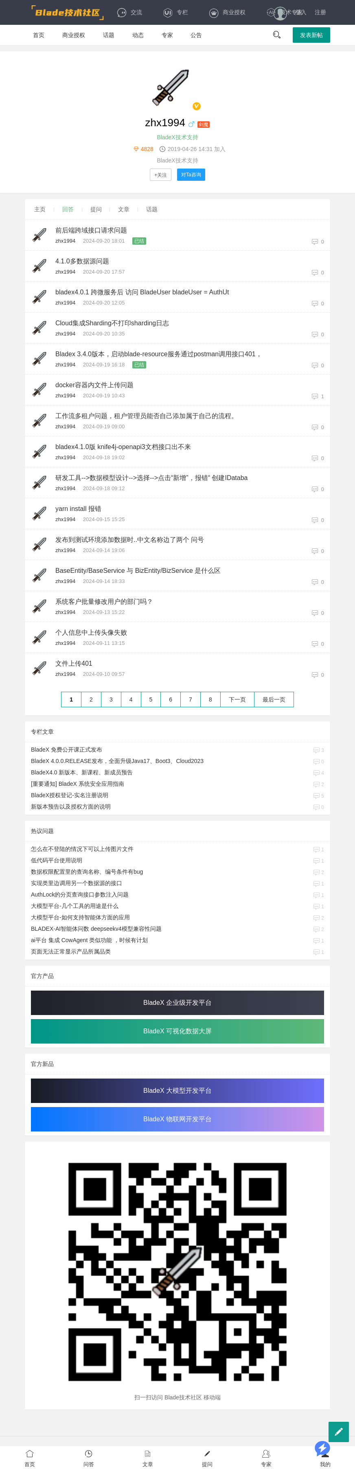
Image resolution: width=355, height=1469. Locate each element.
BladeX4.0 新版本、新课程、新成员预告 (82, 772)
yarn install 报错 (78, 508)
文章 (123, 209)
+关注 (160, 175)
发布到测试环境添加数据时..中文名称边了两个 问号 (129, 539)
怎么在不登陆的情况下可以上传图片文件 (82, 849)
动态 (138, 35)
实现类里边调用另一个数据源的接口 (76, 883)
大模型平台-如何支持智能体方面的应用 (80, 917)
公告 (196, 35)
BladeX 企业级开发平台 (177, 1002)
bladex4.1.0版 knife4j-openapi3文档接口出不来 (123, 446)
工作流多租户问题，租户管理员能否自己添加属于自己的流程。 (146, 415)
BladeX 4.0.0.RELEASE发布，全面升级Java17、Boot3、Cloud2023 (117, 761)
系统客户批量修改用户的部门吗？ (104, 601)
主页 (40, 209)
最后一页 (274, 699)
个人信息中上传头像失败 (91, 632)
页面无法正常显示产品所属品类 (71, 951)
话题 (108, 35)
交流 (129, 12)
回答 (68, 209)
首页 (38, 35)
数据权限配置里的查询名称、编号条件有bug (87, 871)
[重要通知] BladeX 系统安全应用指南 (77, 784)
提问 (96, 209)
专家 (167, 35)
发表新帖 (311, 35)
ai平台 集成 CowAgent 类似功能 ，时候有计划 (89, 940)
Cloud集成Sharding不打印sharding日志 (112, 323)
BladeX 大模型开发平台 (177, 1090)
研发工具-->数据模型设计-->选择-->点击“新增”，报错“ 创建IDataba (151, 477)
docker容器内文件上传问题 (94, 385)
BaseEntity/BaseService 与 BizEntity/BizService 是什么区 (138, 570)
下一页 (237, 699)
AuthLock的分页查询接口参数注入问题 (80, 894)
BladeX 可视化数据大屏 (177, 1031)
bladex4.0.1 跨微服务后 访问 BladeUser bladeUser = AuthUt (142, 292)
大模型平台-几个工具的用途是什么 (74, 906)
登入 (301, 12)
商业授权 (226, 12)
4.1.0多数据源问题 (82, 261)
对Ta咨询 (191, 175)
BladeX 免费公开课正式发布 (66, 749)
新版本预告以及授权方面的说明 (71, 806)
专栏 (175, 12)
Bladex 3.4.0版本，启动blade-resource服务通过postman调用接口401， (158, 354)
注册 (320, 12)
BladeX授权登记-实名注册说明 (69, 795)
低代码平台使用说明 (56, 860)
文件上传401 (73, 663)
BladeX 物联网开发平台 (177, 1119)
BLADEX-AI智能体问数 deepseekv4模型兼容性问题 (96, 928)
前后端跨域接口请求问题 (91, 230)
